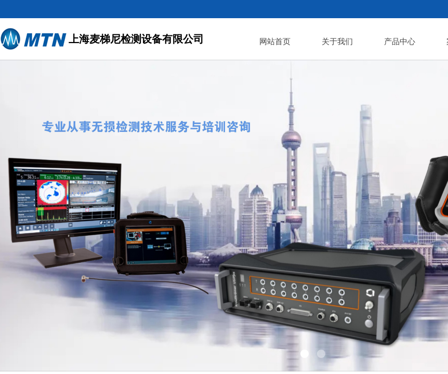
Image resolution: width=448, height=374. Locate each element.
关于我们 (337, 41)
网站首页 (275, 41)
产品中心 (399, 41)
